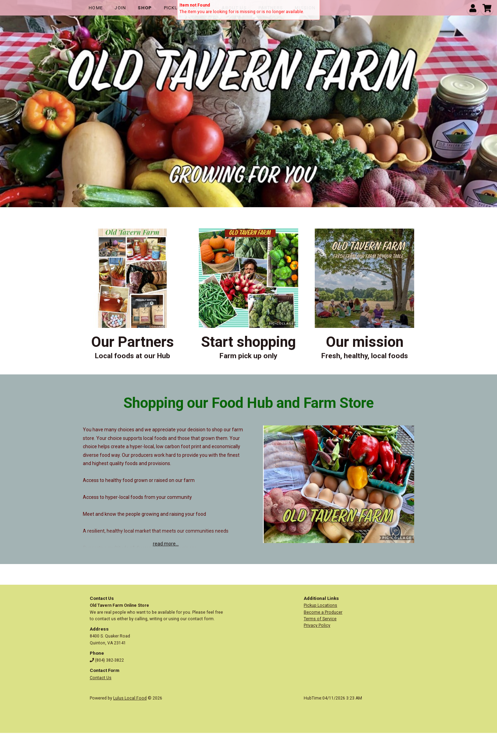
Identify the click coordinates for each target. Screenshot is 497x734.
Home (96, 7)
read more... (166, 543)
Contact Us (100, 677)
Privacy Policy (317, 625)
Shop (145, 7)
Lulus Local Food (130, 698)
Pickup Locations (320, 605)
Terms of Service (320, 618)
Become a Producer (323, 612)
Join (120, 7)
